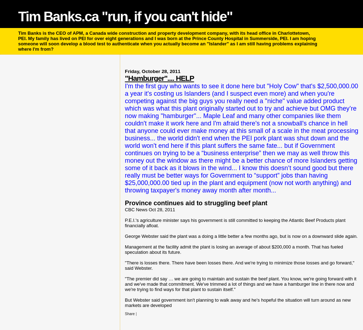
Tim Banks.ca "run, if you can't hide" (125, 16)
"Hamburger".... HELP (159, 78)
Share (130, 314)
